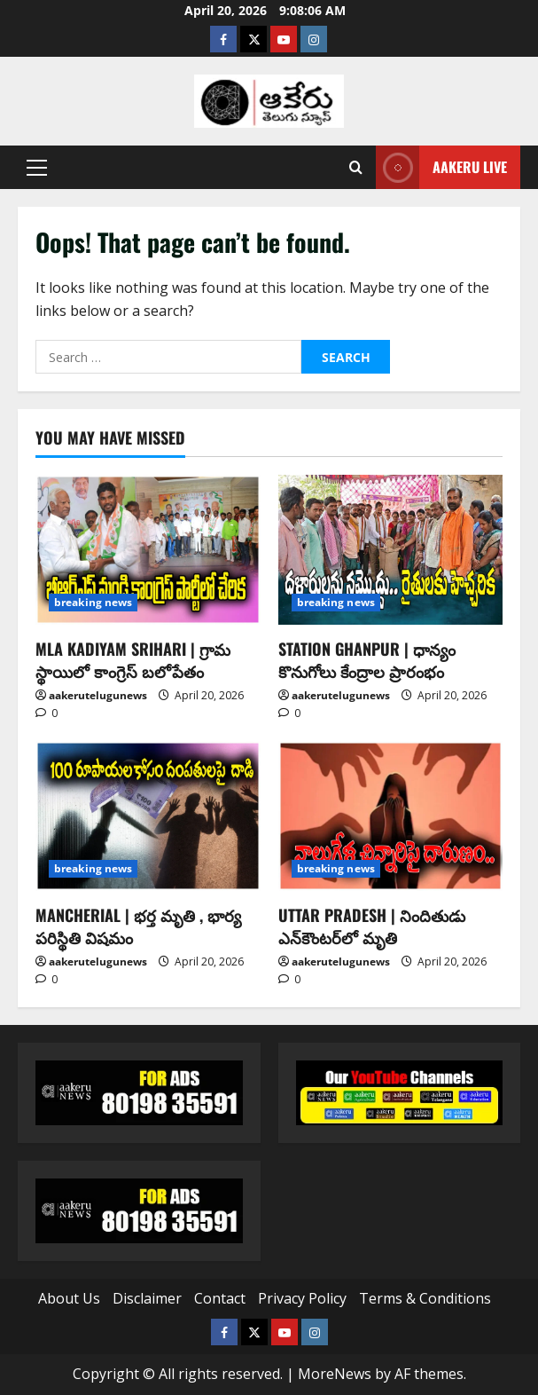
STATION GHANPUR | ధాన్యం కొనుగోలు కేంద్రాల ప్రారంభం (367, 659)
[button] (37, 167)
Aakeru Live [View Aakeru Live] (441, 167)
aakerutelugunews (98, 695)
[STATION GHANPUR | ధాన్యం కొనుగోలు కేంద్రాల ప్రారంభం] (390, 550)
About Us (69, 1298)
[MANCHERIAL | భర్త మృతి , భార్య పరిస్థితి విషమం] (148, 816)
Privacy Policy (302, 1298)
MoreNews (334, 1373)
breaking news (93, 602)
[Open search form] (356, 168)
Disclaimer (147, 1298)
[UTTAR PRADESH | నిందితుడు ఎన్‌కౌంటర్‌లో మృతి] (390, 816)
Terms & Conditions (425, 1298)
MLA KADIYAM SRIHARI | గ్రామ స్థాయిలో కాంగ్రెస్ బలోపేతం (132, 659)
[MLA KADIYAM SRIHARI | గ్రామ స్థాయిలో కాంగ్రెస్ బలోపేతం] (148, 550)
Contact (220, 1298)
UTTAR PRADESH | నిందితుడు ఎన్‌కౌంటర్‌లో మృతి (371, 926)
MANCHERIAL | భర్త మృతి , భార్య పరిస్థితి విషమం (138, 926)
